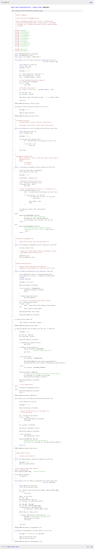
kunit (12, 7)
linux (17, 7)
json (91, 546)
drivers (35, 7)
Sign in (91, 2)
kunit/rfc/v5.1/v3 (25, 7)
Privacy (13, 546)
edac (40, 7)
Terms (17, 546)
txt (88, 546)
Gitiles (8, 546)
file (41, 10)
